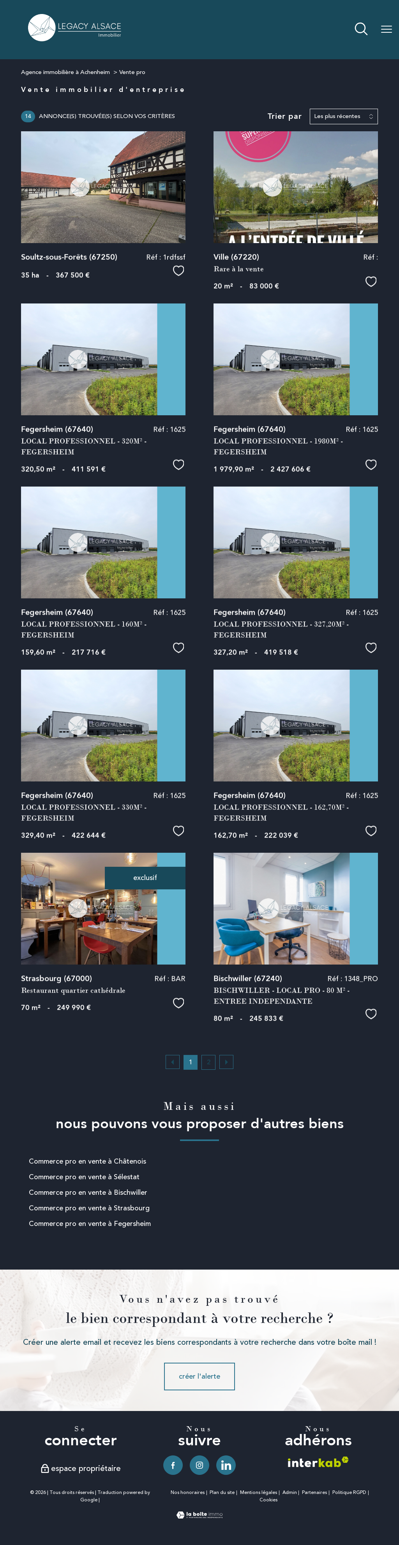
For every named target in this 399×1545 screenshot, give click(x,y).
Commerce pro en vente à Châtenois (87, 1161)
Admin (289, 1492)
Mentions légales (258, 1492)
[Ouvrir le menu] (386, 29)
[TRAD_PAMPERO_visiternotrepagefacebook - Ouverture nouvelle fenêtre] (173, 1465)
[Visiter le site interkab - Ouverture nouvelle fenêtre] (318, 1462)
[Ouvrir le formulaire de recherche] (361, 30)
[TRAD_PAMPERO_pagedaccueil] (75, 39)
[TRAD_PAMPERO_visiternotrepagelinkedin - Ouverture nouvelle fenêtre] (226, 1465)
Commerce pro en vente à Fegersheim (90, 1223)
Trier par (285, 116)
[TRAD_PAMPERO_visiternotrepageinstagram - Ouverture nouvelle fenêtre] (199, 1465)
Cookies (268, 1500)
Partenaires (314, 1492)
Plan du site (222, 1492)
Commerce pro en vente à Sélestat (84, 1176)
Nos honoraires (188, 1492)
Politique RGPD (349, 1492)
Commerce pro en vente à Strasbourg (89, 1208)
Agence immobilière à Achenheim (65, 72)
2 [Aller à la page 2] (208, 1062)
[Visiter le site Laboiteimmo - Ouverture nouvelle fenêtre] (199, 1516)
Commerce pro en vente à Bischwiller (88, 1192)
